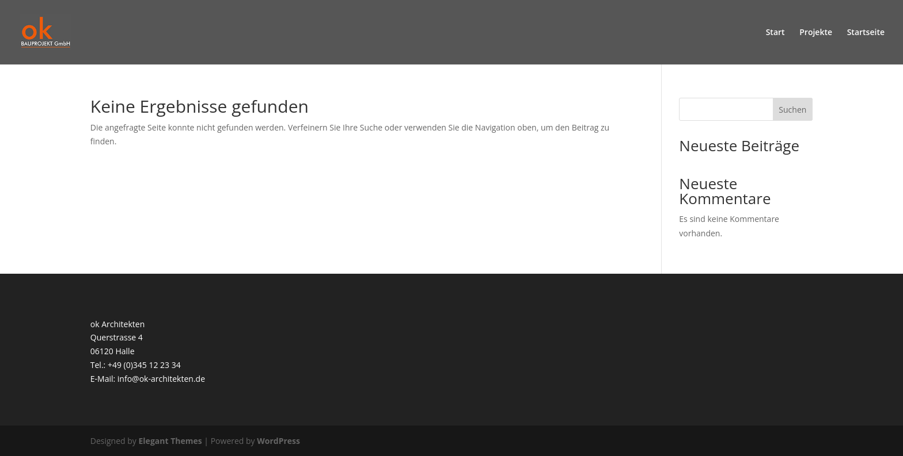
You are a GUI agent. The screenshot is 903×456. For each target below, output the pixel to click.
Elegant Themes (170, 440)
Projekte (815, 32)
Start (775, 32)
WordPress (278, 440)
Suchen (792, 109)
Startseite (866, 32)
